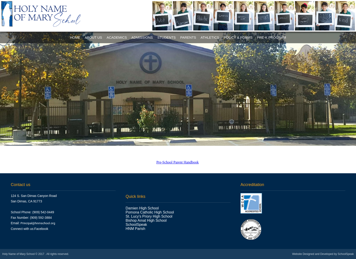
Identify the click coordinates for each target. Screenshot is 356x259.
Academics (117, 37)
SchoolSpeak (136, 224)
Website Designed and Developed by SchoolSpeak (323, 254)
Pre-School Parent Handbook (177, 162)
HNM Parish (136, 229)
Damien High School (142, 208)
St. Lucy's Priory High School (149, 216)
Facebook (41, 229)
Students (166, 37)
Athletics (210, 37)
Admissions (142, 37)
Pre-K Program (271, 37)
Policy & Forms (238, 37)
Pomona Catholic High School (150, 212)
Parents (188, 37)
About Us (93, 37)
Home (75, 37)
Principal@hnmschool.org (37, 223)
